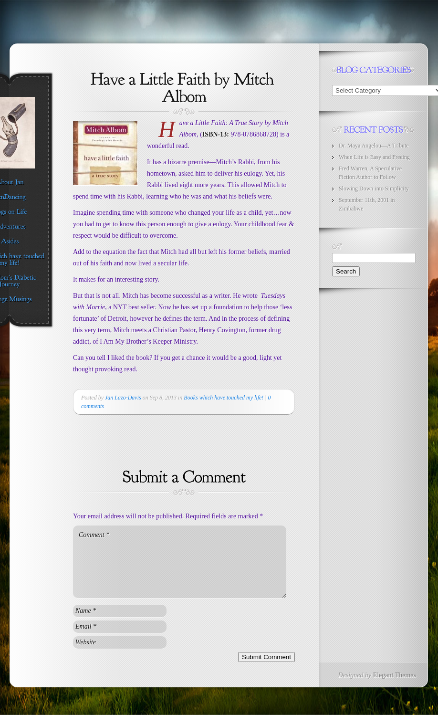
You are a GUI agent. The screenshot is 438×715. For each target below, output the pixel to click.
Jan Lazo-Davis (123, 397)
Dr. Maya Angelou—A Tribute (374, 145)
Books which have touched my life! (223, 397)
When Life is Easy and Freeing (374, 157)
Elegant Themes (394, 675)
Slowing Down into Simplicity (374, 188)
